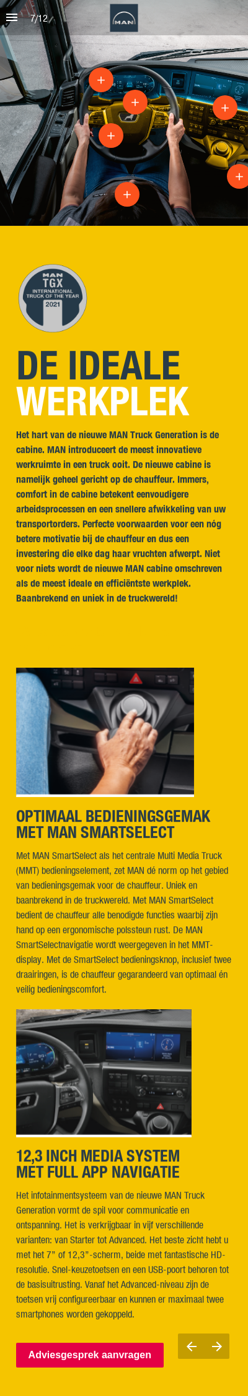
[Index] (12, 17)
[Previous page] (191, 1346)
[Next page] (216, 1346)
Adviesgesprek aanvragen (90, 1355)
